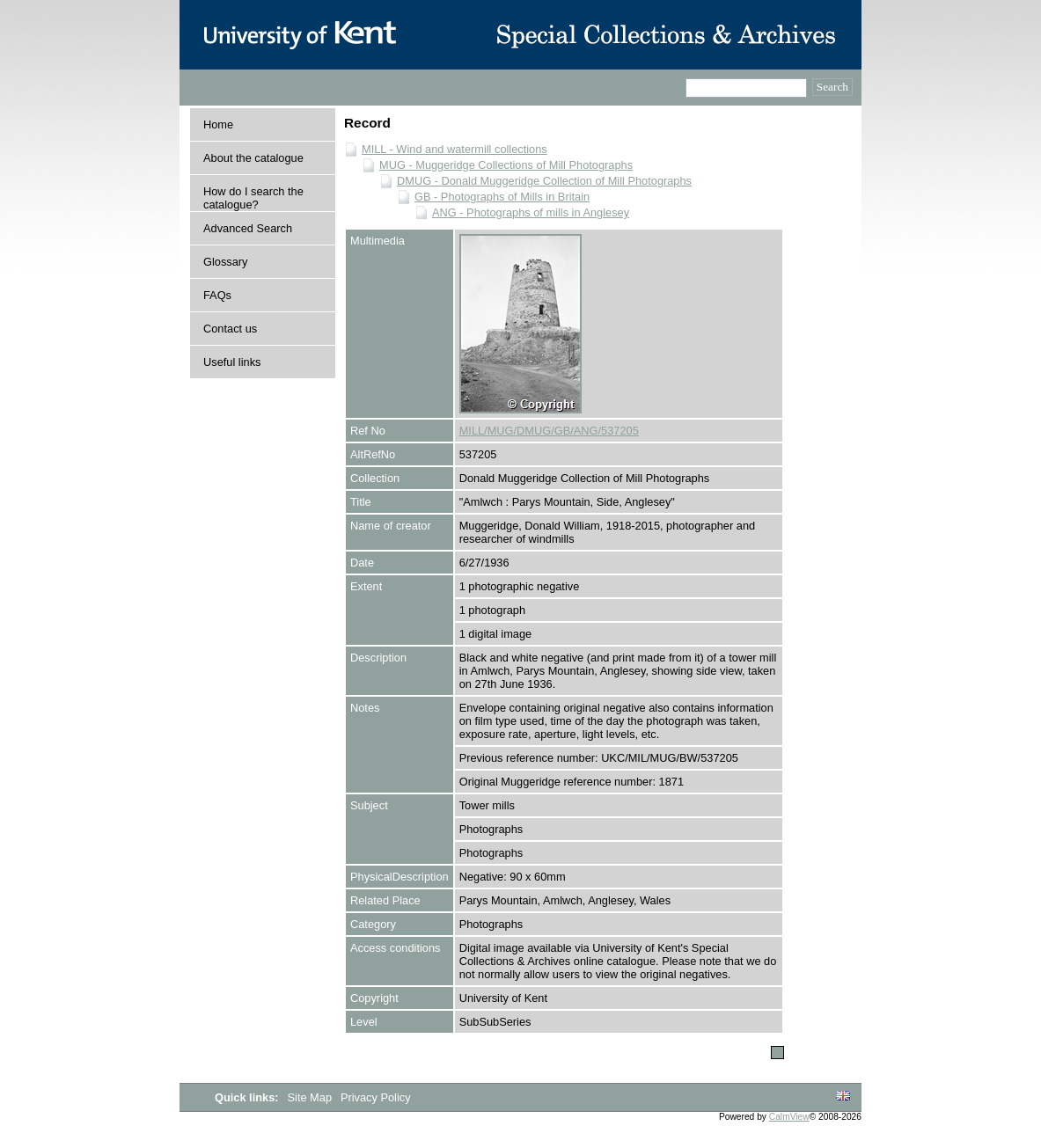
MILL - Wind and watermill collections (454, 149)
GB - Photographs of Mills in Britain (502, 196)
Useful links (231, 362)
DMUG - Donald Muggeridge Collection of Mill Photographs (544, 180)
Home (218, 124)
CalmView (789, 1117)
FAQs (217, 295)
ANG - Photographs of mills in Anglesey (530, 212)
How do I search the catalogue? (253, 198)
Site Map (311, 1097)
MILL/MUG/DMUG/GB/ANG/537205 (549, 430)
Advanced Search (247, 228)
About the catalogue (253, 158)
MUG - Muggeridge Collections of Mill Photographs (506, 165)
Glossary (225, 261)
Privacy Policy (376, 1097)
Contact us (230, 328)
